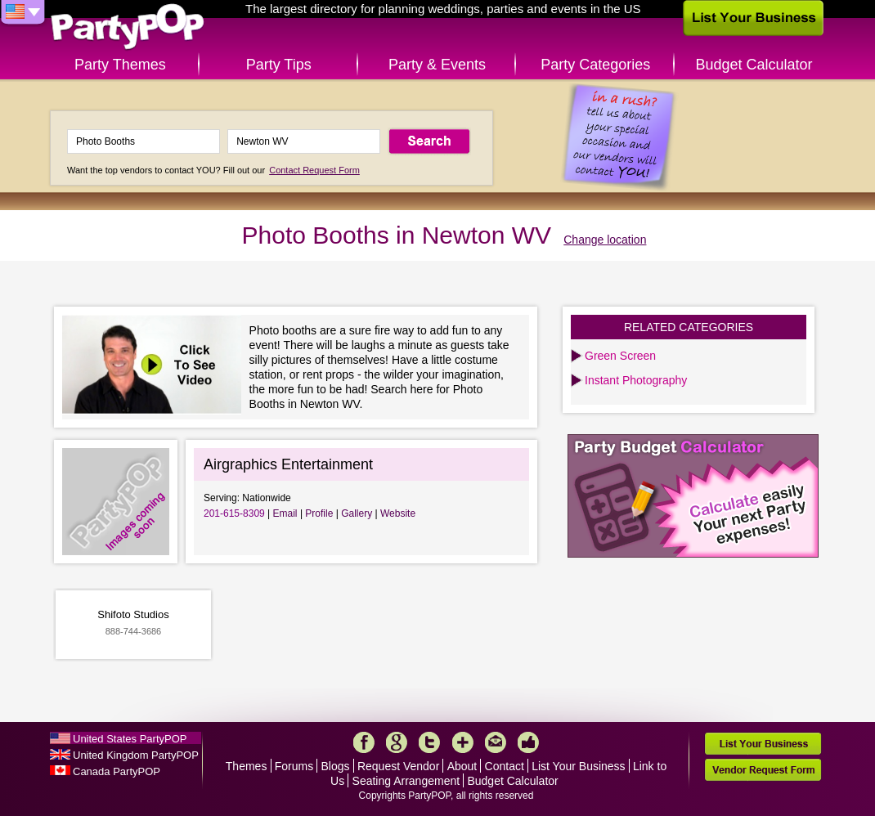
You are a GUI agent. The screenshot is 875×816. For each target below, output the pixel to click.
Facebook (364, 742)
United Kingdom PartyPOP (136, 755)
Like (528, 742)
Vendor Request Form (763, 770)
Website (397, 513)
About (462, 766)
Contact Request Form (314, 170)
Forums (294, 766)
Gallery (356, 513)
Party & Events (437, 64)
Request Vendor (398, 766)
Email (285, 513)
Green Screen (620, 355)
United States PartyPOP (129, 739)
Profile (319, 513)
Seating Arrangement (406, 780)
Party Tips (279, 64)
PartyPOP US (127, 27)
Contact (504, 766)
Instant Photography (636, 380)
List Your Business (578, 766)
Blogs (335, 766)
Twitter (429, 742)
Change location (604, 239)
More (462, 742)
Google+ (396, 742)
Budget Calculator (754, 64)
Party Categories (595, 64)
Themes (246, 766)
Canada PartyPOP (116, 771)
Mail (495, 742)
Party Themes (120, 64)
